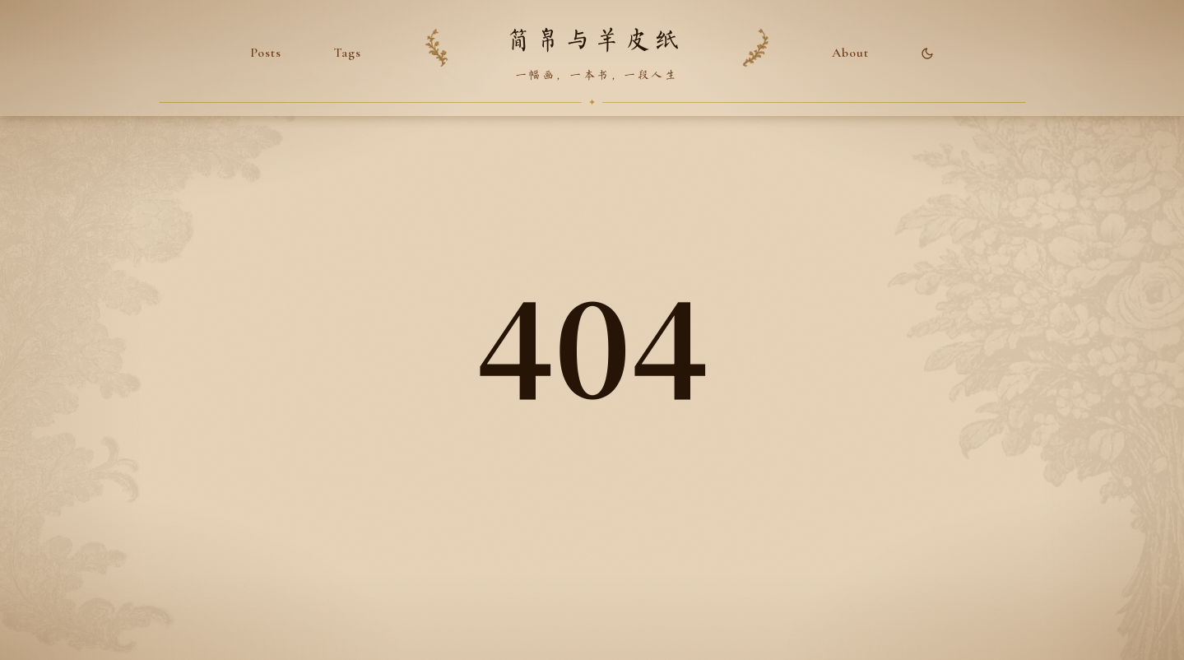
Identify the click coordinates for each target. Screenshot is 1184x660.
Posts (265, 52)
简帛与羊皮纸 (595, 40)
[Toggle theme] (927, 53)
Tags (347, 52)
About (850, 52)
